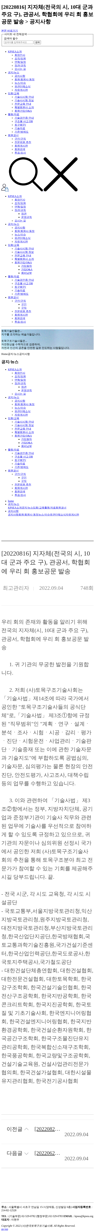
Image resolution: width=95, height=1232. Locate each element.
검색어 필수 (11, 38)
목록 (73, 1184)
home (11, 501)
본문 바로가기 (9, 30)
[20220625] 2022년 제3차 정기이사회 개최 (47, 1153)
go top (4, 1229)
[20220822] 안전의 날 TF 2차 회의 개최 (47, 1129)
